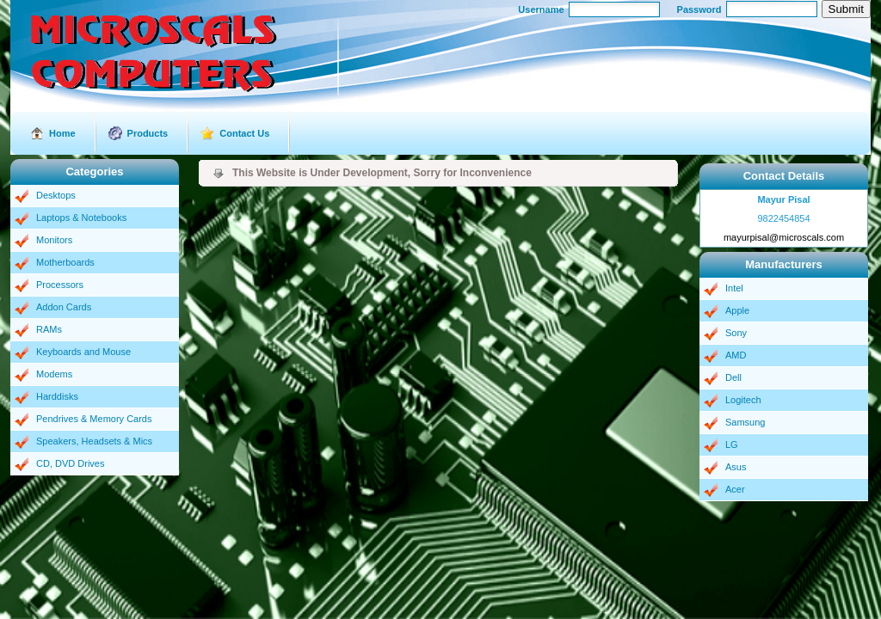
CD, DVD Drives (70, 463)
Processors (59, 284)
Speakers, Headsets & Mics (94, 441)
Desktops (56, 195)
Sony (736, 333)
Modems (54, 374)
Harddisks (57, 396)
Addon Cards (63, 307)
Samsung (745, 422)
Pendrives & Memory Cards (94, 419)
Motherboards (65, 262)
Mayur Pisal (783, 199)
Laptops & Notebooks (81, 217)
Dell (733, 377)
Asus (735, 467)
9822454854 (783, 218)
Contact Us (244, 133)
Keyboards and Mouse (83, 351)
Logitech (743, 400)
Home (62, 133)
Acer (735, 489)
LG (731, 444)
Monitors (54, 240)
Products (148, 133)
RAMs (49, 329)
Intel (734, 288)
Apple (737, 310)
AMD (735, 355)
